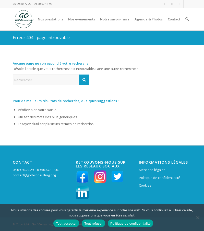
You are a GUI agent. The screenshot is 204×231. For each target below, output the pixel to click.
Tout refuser (93, 223)
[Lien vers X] (187, 4)
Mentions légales (152, 169)
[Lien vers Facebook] (172, 4)
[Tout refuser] (197, 217)
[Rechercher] (187, 19)
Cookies (145, 185)
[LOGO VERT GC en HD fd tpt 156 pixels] (23, 19)
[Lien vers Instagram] (164, 4)
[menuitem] (50, 19)
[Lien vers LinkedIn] (179, 4)
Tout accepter (66, 223)
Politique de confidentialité (159, 177)
